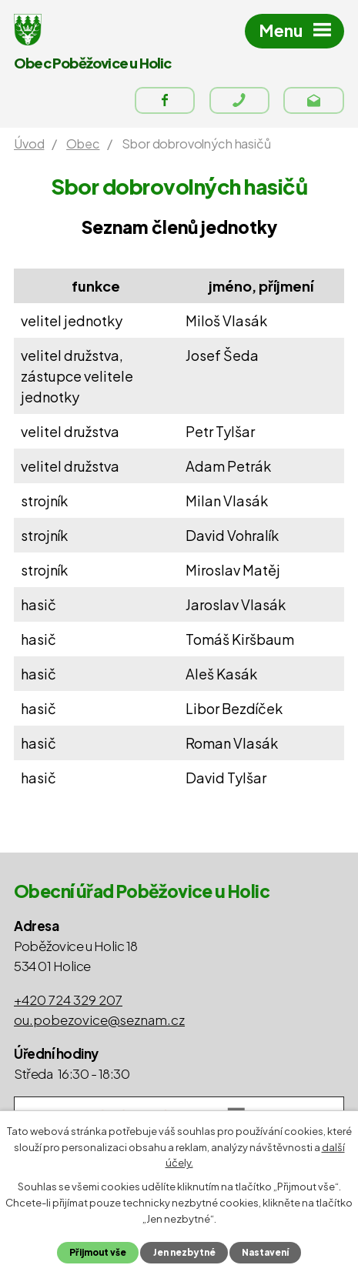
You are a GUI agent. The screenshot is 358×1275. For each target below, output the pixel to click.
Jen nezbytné (184, 1252)
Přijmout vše (97, 1252)
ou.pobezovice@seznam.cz (99, 1019)
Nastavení (265, 1252)
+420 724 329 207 (68, 999)
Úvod (29, 143)
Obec (82, 143)
